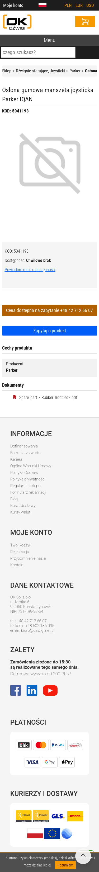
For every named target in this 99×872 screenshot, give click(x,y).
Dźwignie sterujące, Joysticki (40, 70)
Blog (14, 499)
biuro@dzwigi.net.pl (37, 630)
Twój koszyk (20, 545)
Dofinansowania (24, 446)
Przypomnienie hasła (28, 558)
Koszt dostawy (23, 505)
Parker (75, 70)
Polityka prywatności (27, 479)
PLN (68, 5)
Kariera (16, 459)
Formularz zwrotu (25, 452)
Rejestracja (19, 551)
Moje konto (13, 5)
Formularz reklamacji (28, 492)
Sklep (6, 70)
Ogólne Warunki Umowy (30, 466)
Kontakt (16, 565)
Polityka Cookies (24, 472)
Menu (49, 40)
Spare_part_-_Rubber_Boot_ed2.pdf (45, 397)
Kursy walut (20, 512)
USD (90, 5)
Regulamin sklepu (25, 485)
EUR (79, 5)
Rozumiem (65, 865)
